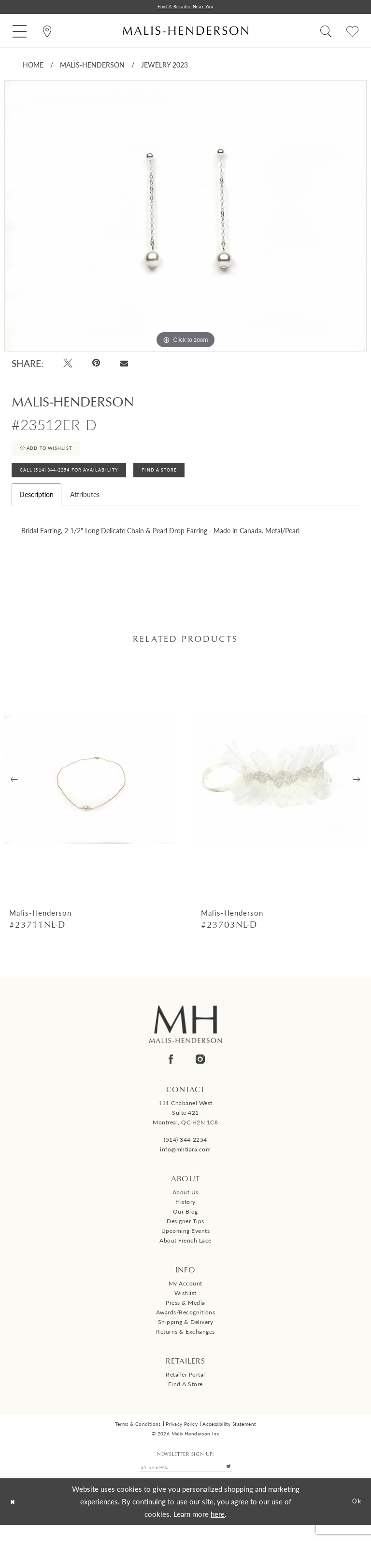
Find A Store (196, 481)
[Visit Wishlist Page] (352, 32)
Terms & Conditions (138, 1437)
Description (36, 507)
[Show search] (326, 32)
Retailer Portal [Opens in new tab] (185, 1387)
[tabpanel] (185, 217)
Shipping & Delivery (186, 1335)
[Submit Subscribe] (240, 1481)
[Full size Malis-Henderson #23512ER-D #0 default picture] (185, 217)
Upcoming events (185, 1244)
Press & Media (185, 1315)
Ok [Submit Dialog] (354, 1518)
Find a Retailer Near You (185, 7)
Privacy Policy (182, 1437)
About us (185, 1206)
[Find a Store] (47, 32)
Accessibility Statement (229, 1437)
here (218, 1530)
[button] (19, 32)
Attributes (85, 507)
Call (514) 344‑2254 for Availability (83, 481)
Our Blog (185, 1225)
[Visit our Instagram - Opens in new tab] (200, 1072)
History (185, 1215)
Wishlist (185, 1306)
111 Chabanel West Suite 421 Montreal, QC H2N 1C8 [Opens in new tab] (185, 1126)
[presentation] (89, 793)
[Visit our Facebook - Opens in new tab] (171, 1072)
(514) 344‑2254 (185, 1153)
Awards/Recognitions (185, 1325)
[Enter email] (185, 1481)
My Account (185, 1296)
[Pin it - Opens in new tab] (96, 364)
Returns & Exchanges (185, 1344)
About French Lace (185, 1254)
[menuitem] (19, 32)
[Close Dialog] (15, 1517)
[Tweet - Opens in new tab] (68, 364)
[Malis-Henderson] (185, 32)
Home (33, 66)
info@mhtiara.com (185, 1163)
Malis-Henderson (92, 66)
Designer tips (185, 1234)
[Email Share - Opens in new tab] (124, 364)
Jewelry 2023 (164, 66)
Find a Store (185, 1397)
